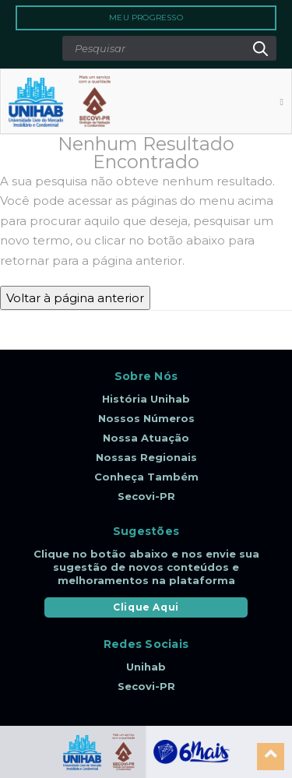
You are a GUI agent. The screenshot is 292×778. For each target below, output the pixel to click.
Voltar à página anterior (75, 297)
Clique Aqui (146, 607)
